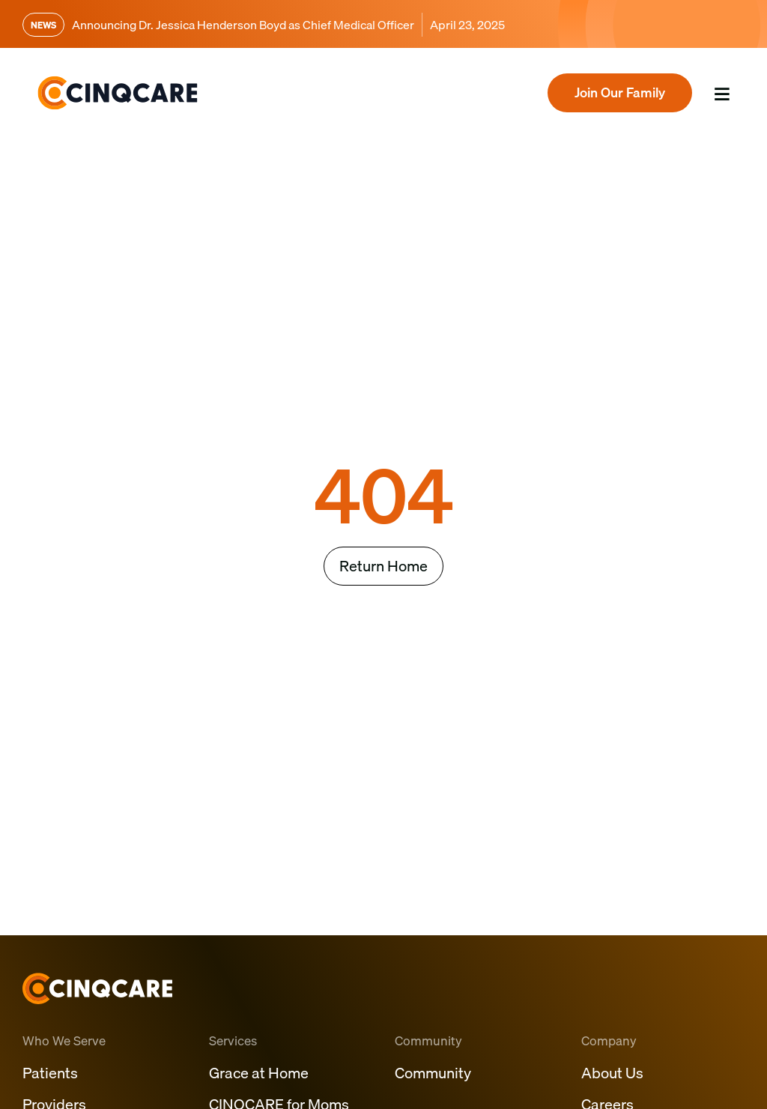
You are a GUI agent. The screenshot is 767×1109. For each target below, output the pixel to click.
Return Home (383, 565)
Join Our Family (620, 92)
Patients (50, 1072)
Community (433, 1072)
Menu (715, 113)
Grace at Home (259, 1072)
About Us (612, 1072)
